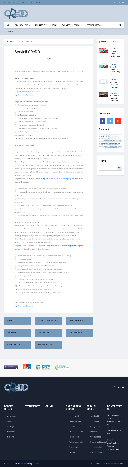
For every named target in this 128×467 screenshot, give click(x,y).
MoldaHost (37, 463)
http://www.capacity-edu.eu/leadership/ (55, 179)
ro (114, 2)
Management (43, 332)
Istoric (9, 421)
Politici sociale (74, 437)
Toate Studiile (74, 416)
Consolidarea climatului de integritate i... (114, 98)
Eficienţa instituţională (48, 320)
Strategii (10, 427)
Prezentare (11, 416)
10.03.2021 (113, 80)
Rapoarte (11, 432)
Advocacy (11, 320)
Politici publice (75, 332)
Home (10, 41)
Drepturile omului (76, 432)
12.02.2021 (113, 93)
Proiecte (10, 437)
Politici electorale (76, 442)
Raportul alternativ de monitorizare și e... (115, 55)
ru (123, 2)
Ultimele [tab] (103, 42)
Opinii (54, 25)
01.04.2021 (113, 48)
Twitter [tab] (117, 42)
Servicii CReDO (94, 25)
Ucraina (72, 452)
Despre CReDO (22, 25)
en (119, 2)
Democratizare (75, 421)
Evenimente (41, 25)
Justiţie (72, 427)
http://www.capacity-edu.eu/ (24, 95)
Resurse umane (45, 344)
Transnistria (74, 447)
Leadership (12, 332)
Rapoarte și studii (72, 25)
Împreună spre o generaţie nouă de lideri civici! (22, 2)
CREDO (22, 463)
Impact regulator (76, 320)
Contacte (12, 31)
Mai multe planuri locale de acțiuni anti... (115, 84)
